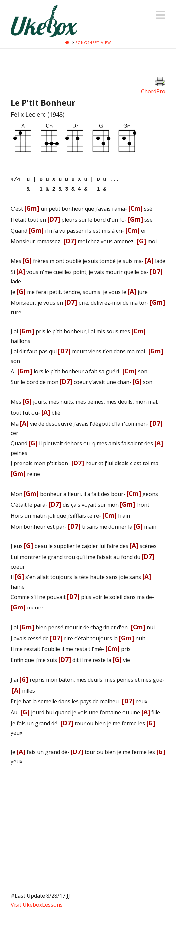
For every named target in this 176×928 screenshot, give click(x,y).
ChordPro (153, 91)
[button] (160, 15)
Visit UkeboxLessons (37, 902)
